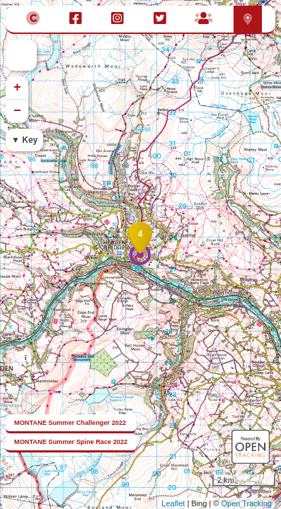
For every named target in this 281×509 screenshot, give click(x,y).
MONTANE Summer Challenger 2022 (70, 422)
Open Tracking (246, 503)
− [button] (17, 111)
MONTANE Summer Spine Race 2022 (70, 441)
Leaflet (173, 503)
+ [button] (17, 87)
